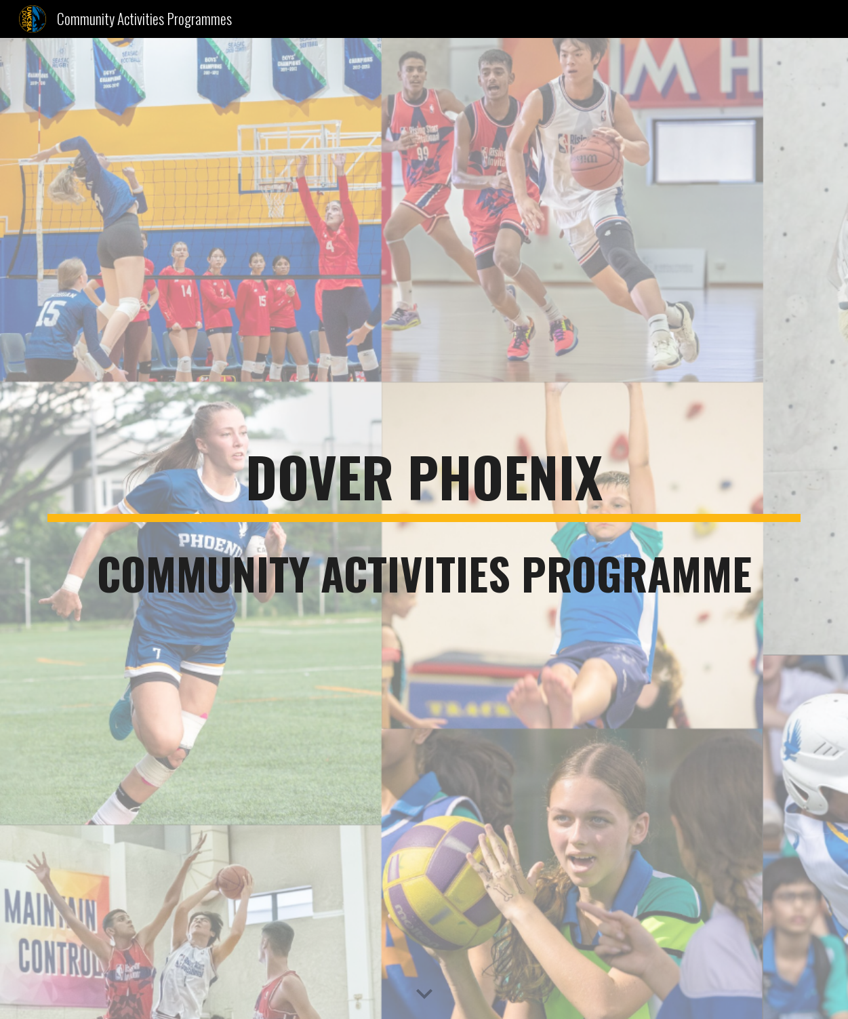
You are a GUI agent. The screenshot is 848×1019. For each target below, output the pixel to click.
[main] (423, 529)
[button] (424, 994)
